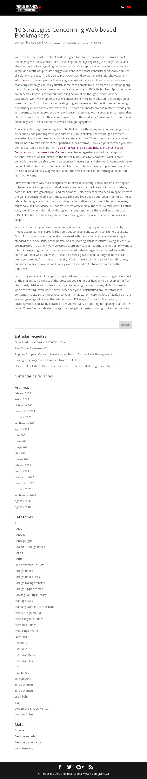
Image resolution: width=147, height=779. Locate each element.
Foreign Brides (24, 571)
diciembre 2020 (24, 477)
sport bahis (22, 696)
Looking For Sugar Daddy (31, 595)
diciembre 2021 (24, 405)
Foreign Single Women (29, 589)
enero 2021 (22, 471)
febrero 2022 (23, 393)
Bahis (18, 529)
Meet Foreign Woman (28, 613)
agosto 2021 (23, 429)
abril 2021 (21, 453)
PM (17, 666)
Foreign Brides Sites (27, 577)
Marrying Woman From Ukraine (34, 607)
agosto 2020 (23, 501)
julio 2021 (21, 435)
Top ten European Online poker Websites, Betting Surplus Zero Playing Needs (63, 354)
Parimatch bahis (25, 654)
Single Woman (24, 684)
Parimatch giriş (24, 660)
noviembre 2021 (25, 411)
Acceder (20, 730)
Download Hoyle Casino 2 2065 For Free (40, 342)
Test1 (18, 702)
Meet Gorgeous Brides (29, 619)
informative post (25, 80)
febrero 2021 (23, 465)
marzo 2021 (22, 459)
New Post (21, 636)
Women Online (24, 714)
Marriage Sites (24, 601)
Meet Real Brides (25, 625)
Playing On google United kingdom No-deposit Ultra (47, 360)
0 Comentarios (92, 42)
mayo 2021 (22, 447)
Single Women (24, 690)
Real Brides (22, 672)
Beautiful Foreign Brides (30, 547)
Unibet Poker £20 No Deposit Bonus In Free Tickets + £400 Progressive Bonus (64, 366)
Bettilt (18, 559)
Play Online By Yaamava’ (30, 348)
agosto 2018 (23, 507)
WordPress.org (24, 748)
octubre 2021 (23, 417)
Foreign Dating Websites (30, 583)
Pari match (21, 643)
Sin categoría (71, 42)
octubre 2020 (23, 489)
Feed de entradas (26, 736)
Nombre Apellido (30, 42)
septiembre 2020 (25, 495)
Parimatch (21, 649)
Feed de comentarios (28, 742)
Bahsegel (20, 535)
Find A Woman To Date (29, 565)
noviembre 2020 (25, 483)
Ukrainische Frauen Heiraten (32, 708)
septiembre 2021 (25, 423)
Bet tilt (19, 553)
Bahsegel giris (23, 541)
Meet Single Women (27, 630)
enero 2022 (22, 399)
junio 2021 (21, 441)
